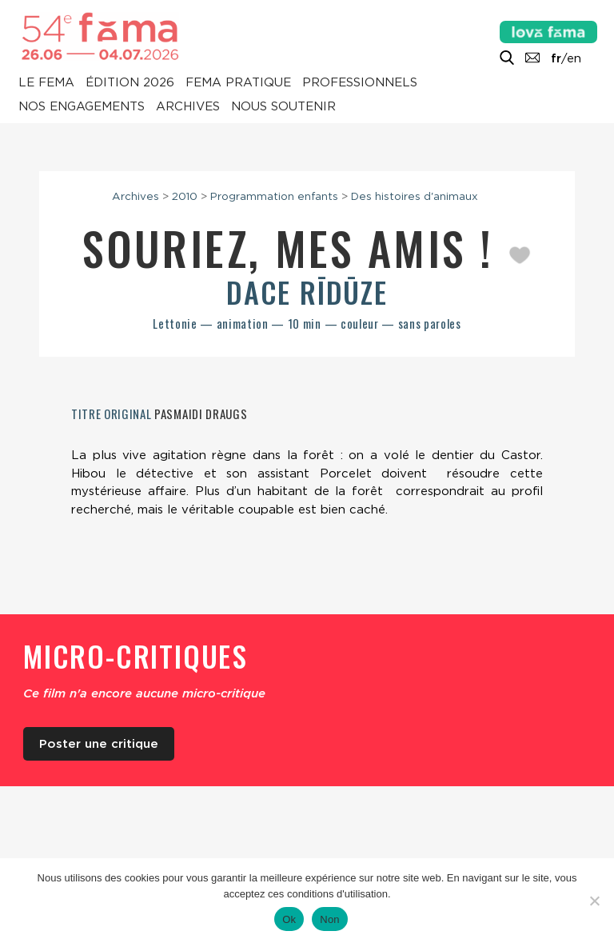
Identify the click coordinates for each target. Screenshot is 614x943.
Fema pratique (238, 83)
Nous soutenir (283, 107)
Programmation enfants (274, 196)
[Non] (594, 901)
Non (330, 919)
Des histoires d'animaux (414, 196)
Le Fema (46, 83)
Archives (188, 107)
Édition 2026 (130, 83)
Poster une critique (98, 744)
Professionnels (359, 83)
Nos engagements (81, 107)
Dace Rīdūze (307, 291)
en (574, 58)
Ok (289, 919)
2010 (184, 196)
